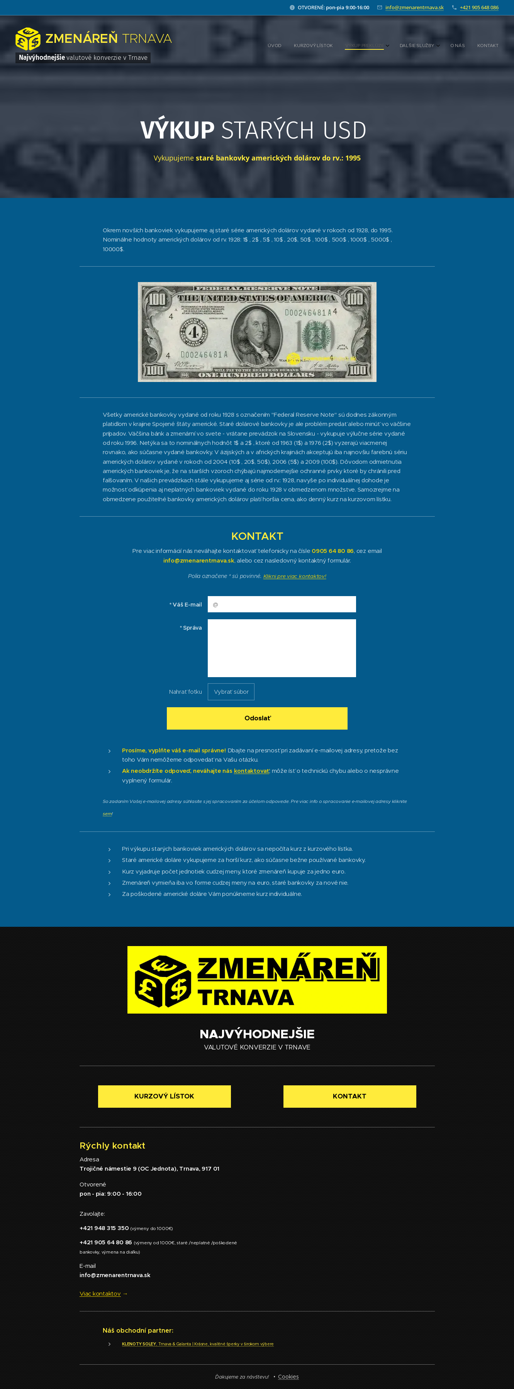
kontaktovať (251, 770)
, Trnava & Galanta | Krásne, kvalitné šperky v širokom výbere (198, 1343)
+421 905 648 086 (479, 7)
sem (107, 813)
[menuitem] (431, 46)
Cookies (288, 1376)
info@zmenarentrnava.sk (414, 7)
